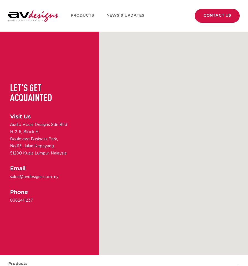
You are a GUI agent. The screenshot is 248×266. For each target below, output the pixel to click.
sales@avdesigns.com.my (34, 177)
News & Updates (125, 15)
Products (82, 15)
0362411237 (21, 200)
